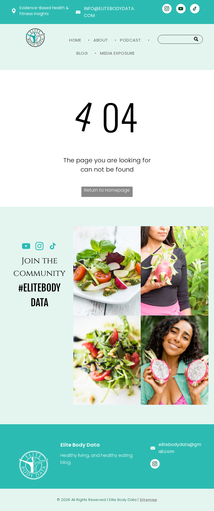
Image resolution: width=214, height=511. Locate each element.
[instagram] (167, 9)
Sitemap (148, 499)
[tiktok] (195, 9)
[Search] (180, 39)
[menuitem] (77, 40)
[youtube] (181, 9)
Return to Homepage (107, 190)
